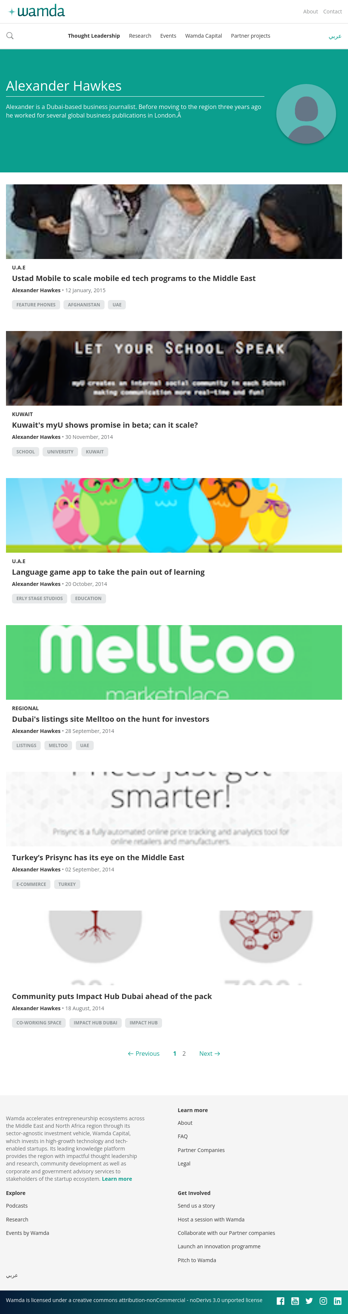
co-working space (38, 1023)
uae (116, 305)
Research (140, 35)
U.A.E (18, 267)
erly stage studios (39, 598)
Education (88, 598)
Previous (147, 1053)
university (60, 452)
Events (168, 35)
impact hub (144, 1023)
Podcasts (17, 1205)
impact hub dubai (96, 1023)
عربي (335, 36)
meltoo (58, 745)
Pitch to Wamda (197, 1260)
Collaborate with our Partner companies (226, 1232)
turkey (67, 884)
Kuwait (22, 414)
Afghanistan (84, 305)
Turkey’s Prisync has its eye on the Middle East (98, 857)
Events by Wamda (27, 1232)
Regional (25, 708)
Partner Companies (201, 1150)
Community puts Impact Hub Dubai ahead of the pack (112, 996)
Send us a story (196, 1205)
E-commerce (31, 884)
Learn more (117, 1178)
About (310, 11)
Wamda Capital (203, 35)
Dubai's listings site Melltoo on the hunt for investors (110, 719)
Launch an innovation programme (219, 1246)
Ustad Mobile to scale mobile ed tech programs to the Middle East (134, 278)
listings (26, 745)
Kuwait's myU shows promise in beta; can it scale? (105, 425)
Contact (332, 11)
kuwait (95, 452)
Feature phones (36, 305)
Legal (184, 1163)
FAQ (183, 1136)
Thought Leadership (94, 35)
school (25, 452)
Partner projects (250, 35)
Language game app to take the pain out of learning (108, 572)
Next (205, 1053)
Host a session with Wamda (211, 1219)
